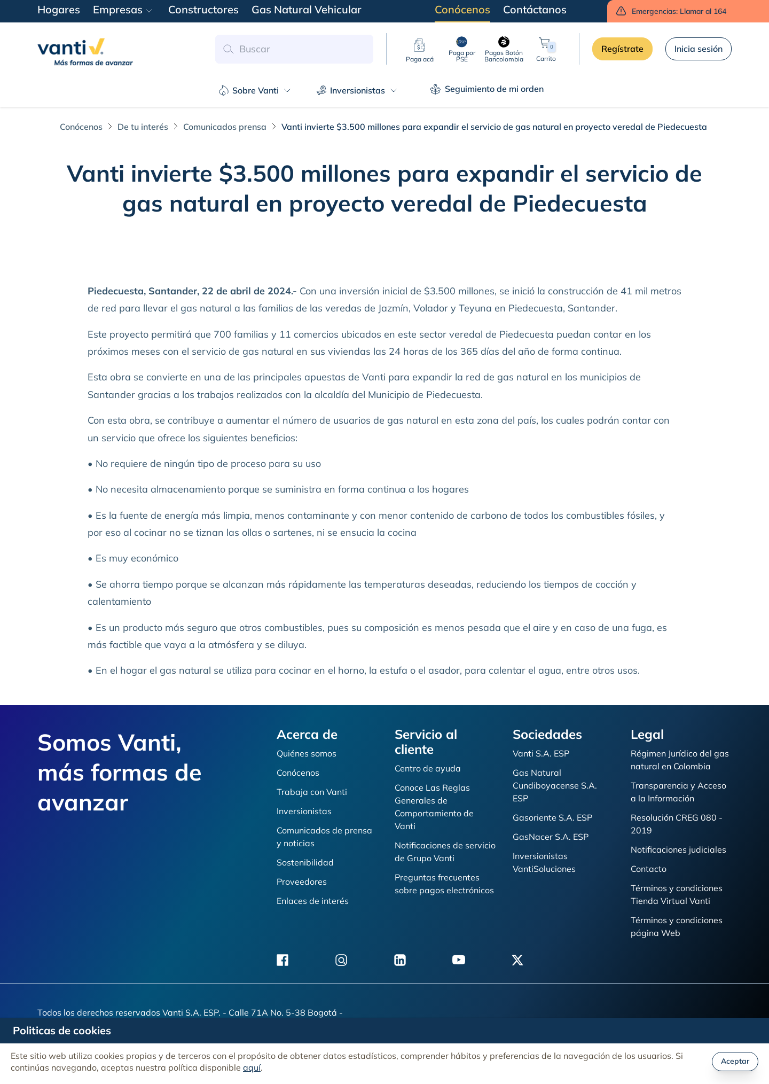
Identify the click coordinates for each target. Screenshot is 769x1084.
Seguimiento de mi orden (487, 89)
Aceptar (735, 1061)
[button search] (228, 49)
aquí (252, 1067)
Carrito (546, 49)
